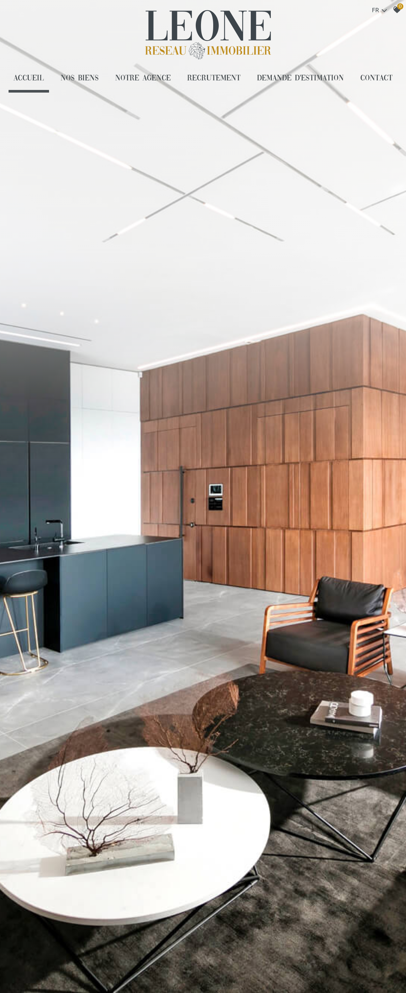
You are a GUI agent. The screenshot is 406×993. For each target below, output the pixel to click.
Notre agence (143, 78)
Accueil (28, 78)
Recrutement (214, 78)
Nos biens (80, 78)
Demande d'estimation (300, 78)
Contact (376, 78)
